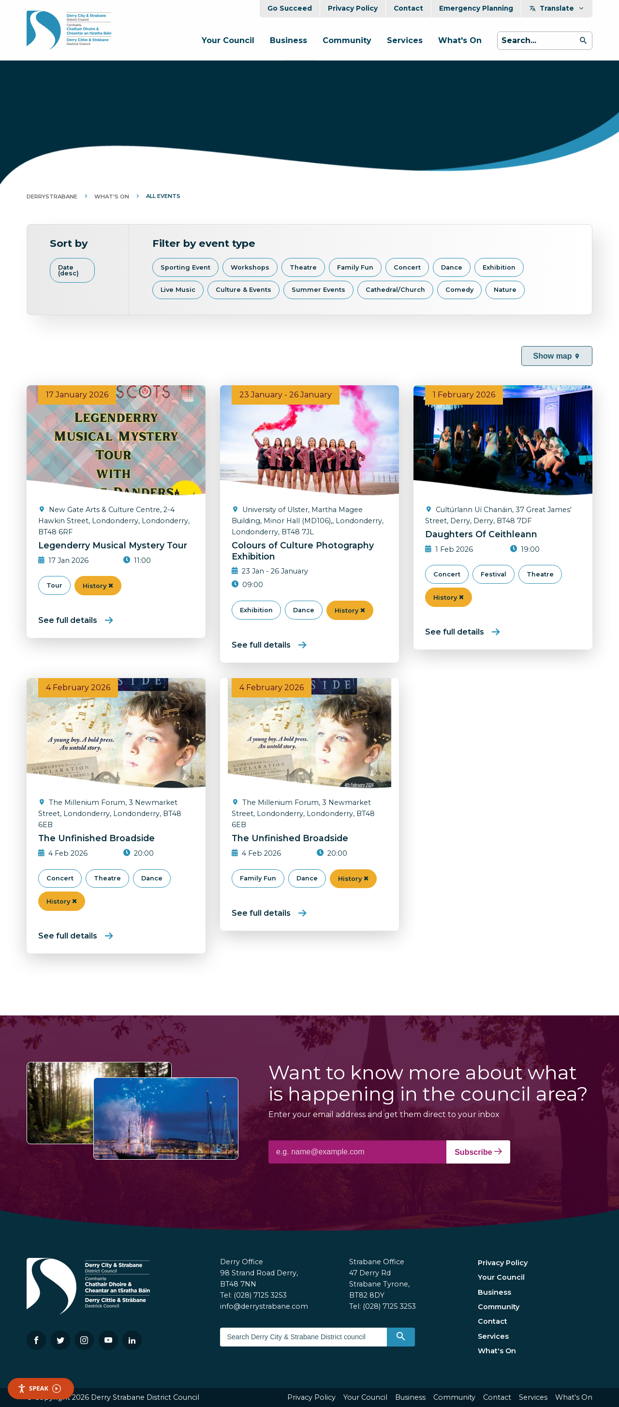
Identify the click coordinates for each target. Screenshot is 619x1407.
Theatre (303, 267)
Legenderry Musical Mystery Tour (112, 545)
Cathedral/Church (395, 289)
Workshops (250, 267)
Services (405, 40)
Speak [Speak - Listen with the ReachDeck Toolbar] (39, 1388)
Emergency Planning (476, 8)
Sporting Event (185, 267)
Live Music (178, 289)
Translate (557, 8)
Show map (556, 356)
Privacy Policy (353, 8)
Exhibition (499, 267)
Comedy (459, 289)
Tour (54, 585)
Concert (407, 267)
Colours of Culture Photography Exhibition (303, 550)
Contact (408, 8)
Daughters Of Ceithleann (481, 534)
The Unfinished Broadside (96, 838)
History (98, 586)
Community (347, 40)
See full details (67, 620)
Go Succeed (289, 8)
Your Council (228, 40)
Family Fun (355, 267)
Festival (493, 574)
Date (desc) (68, 270)
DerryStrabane (52, 196)
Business (288, 40)
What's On (460, 40)
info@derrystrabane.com (264, 1306)
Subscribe (478, 1152)
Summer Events (318, 289)
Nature (505, 289)
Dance (451, 267)
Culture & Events (243, 289)
